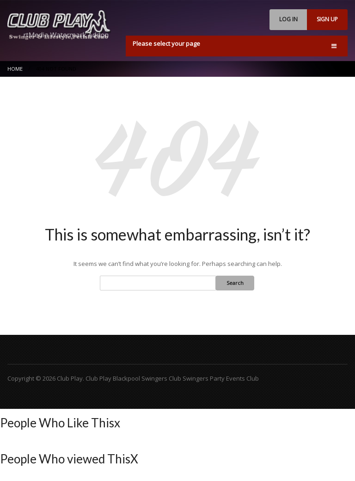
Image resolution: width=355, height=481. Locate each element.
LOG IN (288, 19)
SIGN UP (327, 19)
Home (15, 68)
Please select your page (166, 43)
